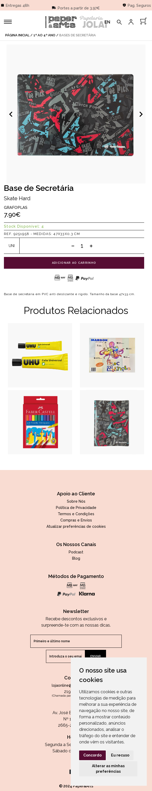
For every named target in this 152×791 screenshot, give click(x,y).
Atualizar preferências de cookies (76, 526)
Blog (76, 558)
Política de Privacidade (76, 508)
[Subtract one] (73, 246)
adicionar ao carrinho (74, 263)
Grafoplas (15, 207)
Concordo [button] (92, 755)
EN (107, 22)
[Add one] (91, 246)
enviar (95, 656)
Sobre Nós (76, 501)
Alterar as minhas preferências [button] (108, 768)
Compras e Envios (76, 520)
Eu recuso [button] (120, 755)
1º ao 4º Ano (44, 35)
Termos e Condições (76, 514)
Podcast (76, 552)
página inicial (17, 35)
